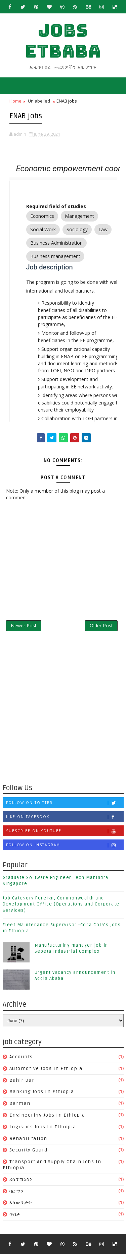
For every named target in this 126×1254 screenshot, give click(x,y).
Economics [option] (42, 216)
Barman (20, 1103)
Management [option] (79, 216)
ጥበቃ (15, 1214)
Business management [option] (55, 256)
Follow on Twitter (64, 802)
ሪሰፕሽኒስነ (21, 1179)
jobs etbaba (63, 41)
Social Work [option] (43, 229)
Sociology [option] (77, 229)
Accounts (21, 1057)
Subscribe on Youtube (64, 830)
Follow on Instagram (64, 845)
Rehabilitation (28, 1138)
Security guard (28, 1150)
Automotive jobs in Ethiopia (46, 1068)
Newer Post (24, 625)
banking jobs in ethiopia (41, 1091)
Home (15, 101)
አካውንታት (20, 1202)
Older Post (101, 625)
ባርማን (16, 1191)
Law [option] (103, 229)
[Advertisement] (63, 710)
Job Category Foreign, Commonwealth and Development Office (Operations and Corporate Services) (61, 904)
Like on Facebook (64, 816)
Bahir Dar (22, 1080)
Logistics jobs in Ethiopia (42, 1127)
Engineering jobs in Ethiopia (47, 1115)
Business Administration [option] (56, 243)
